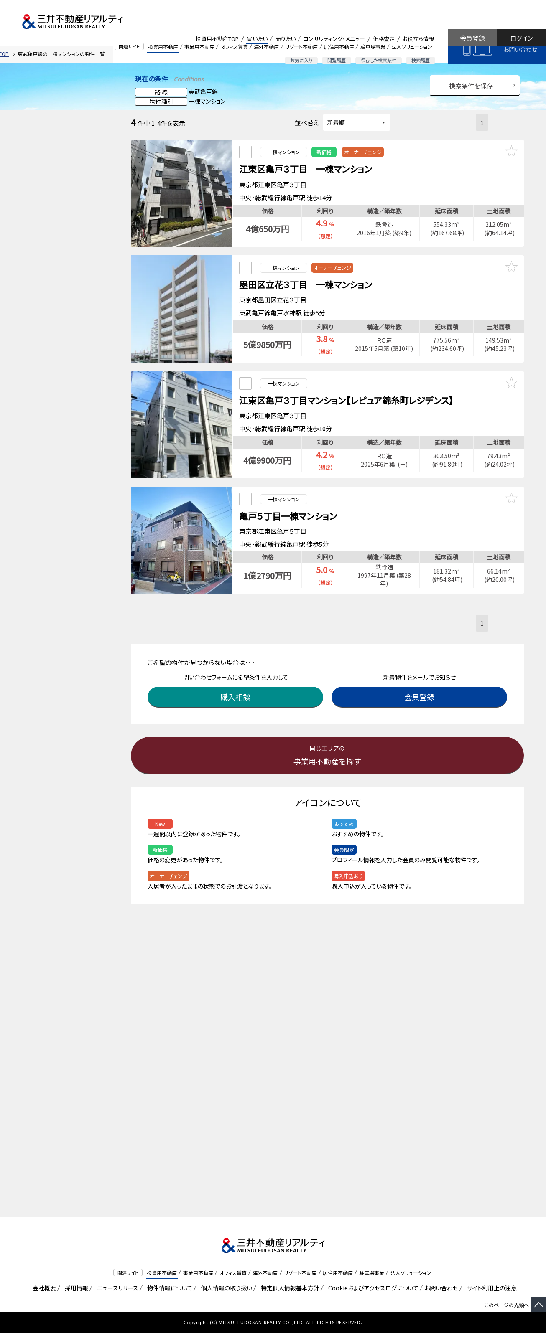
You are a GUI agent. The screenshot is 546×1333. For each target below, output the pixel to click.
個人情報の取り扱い (225, 1288)
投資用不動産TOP (217, 39)
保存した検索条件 (378, 60)
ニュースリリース (116, 1288)
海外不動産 (266, 46)
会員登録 (472, 37)
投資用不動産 (163, 46)
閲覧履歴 (336, 60)
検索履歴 (420, 60)
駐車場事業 (372, 46)
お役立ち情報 (418, 39)
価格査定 (384, 39)
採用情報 (75, 1288)
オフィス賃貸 (234, 46)
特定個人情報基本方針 (288, 1288)
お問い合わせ (520, 49)
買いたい (257, 39)
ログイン (521, 37)
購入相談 (237, 671)
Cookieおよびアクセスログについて (371, 1288)
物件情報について (168, 1288)
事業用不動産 (199, 46)
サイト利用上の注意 (490, 1288)
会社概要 (43, 1288)
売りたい (286, 39)
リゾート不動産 (301, 46)
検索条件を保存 (471, 85)
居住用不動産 (339, 46)
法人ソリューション (412, 46)
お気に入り (301, 60)
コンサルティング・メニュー (334, 39)
